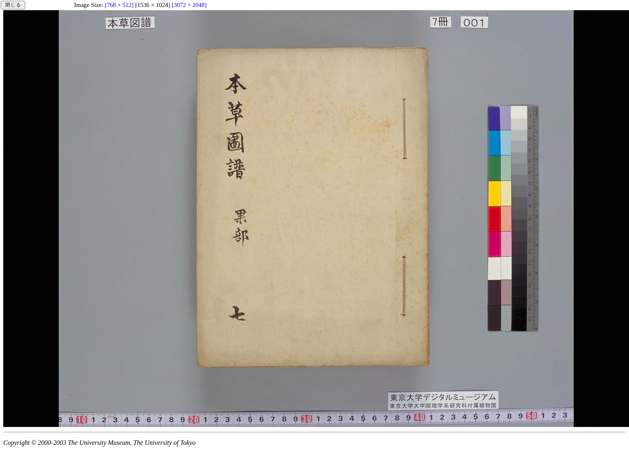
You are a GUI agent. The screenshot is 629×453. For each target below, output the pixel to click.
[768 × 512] (119, 5)
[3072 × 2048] (189, 5)
